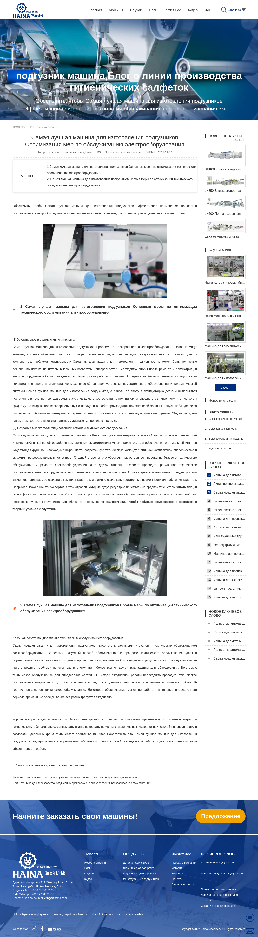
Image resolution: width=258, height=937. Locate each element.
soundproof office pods (100, 914)
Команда (177, 873)
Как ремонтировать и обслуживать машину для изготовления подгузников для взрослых (81, 777)
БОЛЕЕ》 (240, 139)
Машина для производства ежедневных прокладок (226, 553)
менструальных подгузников (141, 879)
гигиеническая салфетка (138, 868)
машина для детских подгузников (226, 597)
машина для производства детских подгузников (226, 571)
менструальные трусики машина (226, 536)
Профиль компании (184, 862)
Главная (42, 127)
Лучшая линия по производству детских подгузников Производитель (222, 450)
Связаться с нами (183, 884)
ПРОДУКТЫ (134, 854)
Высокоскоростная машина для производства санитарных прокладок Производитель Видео (224, 440)
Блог (53, 127)
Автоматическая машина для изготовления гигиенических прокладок (226, 527)
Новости (91, 854)
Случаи (89, 873)
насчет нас (181, 854)
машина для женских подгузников (226, 580)
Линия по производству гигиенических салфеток (226, 484)
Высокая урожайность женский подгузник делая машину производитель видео (224, 430)
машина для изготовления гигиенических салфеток (226, 475)
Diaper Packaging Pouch (35, 914)
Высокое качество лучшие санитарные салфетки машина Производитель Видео (224, 420)
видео (88, 879)
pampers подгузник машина (226, 588)
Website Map (20, 929)
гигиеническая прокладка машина (226, 562)
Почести (177, 879)
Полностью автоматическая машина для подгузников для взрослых (227, 623)
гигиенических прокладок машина (226, 501)
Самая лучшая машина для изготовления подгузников (50, 765)
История (177, 868)
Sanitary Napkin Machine (68, 914)
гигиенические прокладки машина (226, 510)
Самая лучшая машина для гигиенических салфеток (226, 492)
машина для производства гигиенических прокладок (226, 519)
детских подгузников (136, 862)
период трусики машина (226, 545)
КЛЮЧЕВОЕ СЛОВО (219, 854)
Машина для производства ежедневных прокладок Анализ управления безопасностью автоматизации (85, 783)
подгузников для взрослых (140, 873)
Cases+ (225, 387)
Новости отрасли (95, 862)
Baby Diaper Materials (129, 914)
